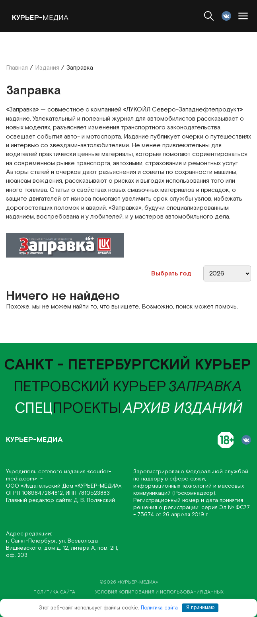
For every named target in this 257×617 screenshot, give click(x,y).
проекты (68, 408)
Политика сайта (159, 607)
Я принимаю (200, 607)
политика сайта (54, 592)
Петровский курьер (90, 387)
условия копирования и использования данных (159, 592)
